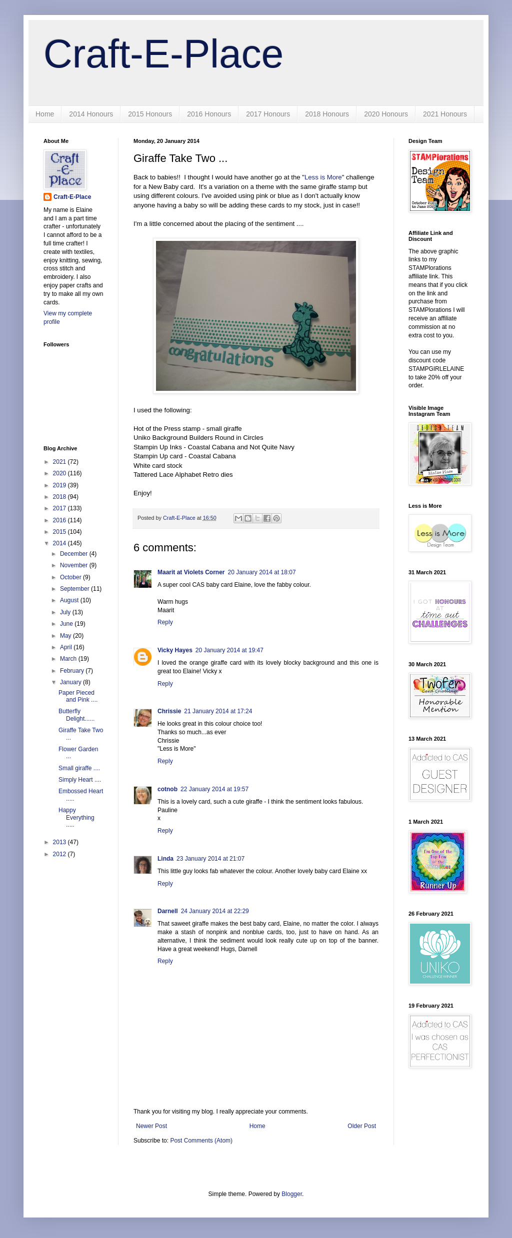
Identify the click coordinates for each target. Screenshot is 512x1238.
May (66, 635)
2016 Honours (209, 114)
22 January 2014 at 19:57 (214, 789)
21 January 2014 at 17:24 (218, 711)
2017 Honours (268, 114)
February (73, 670)
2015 (60, 531)
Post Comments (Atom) (201, 1140)
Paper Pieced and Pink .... (78, 696)
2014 (60, 543)
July (66, 612)
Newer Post (151, 1126)
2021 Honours (445, 114)
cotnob (168, 789)
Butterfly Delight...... (76, 715)
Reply (165, 622)
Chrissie (169, 711)
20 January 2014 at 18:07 (262, 572)
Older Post (362, 1126)
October (71, 577)
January (71, 682)
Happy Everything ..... (76, 817)
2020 (60, 473)
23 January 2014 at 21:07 (210, 858)
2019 (60, 485)
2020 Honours (386, 114)
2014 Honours (91, 114)
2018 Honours (327, 114)
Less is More (323, 177)
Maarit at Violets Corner (191, 572)
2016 (60, 520)
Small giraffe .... (79, 768)
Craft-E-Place (164, 53)
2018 (60, 496)
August (70, 600)
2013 (60, 842)
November (75, 565)
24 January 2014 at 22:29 (215, 911)
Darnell (168, 911)
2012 (60, 854)
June (67, 623)
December (75, 553)
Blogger (292, 1194)
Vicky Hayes (175, 650)
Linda (166, 858)
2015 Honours (150, 114)
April (67, 647)
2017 (60, 508)
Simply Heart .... (79, 779)
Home (45, 114)
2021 (60, 461)
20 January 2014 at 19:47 (230, 650)
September (75, 588)
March (69, 658)
